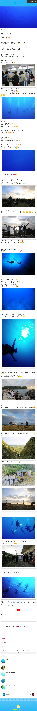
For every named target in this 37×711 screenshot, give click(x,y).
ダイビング (3, 617)
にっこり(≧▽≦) (9, 679)
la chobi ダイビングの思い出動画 (14, 602)
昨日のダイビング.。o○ (10, 685)
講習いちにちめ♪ (9, 666)
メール (3, 642)
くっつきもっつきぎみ (10, 672)
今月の (7, 659)
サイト (2, 646)
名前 (3, 638)
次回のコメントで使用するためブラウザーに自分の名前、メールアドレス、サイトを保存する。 (16, 650)
